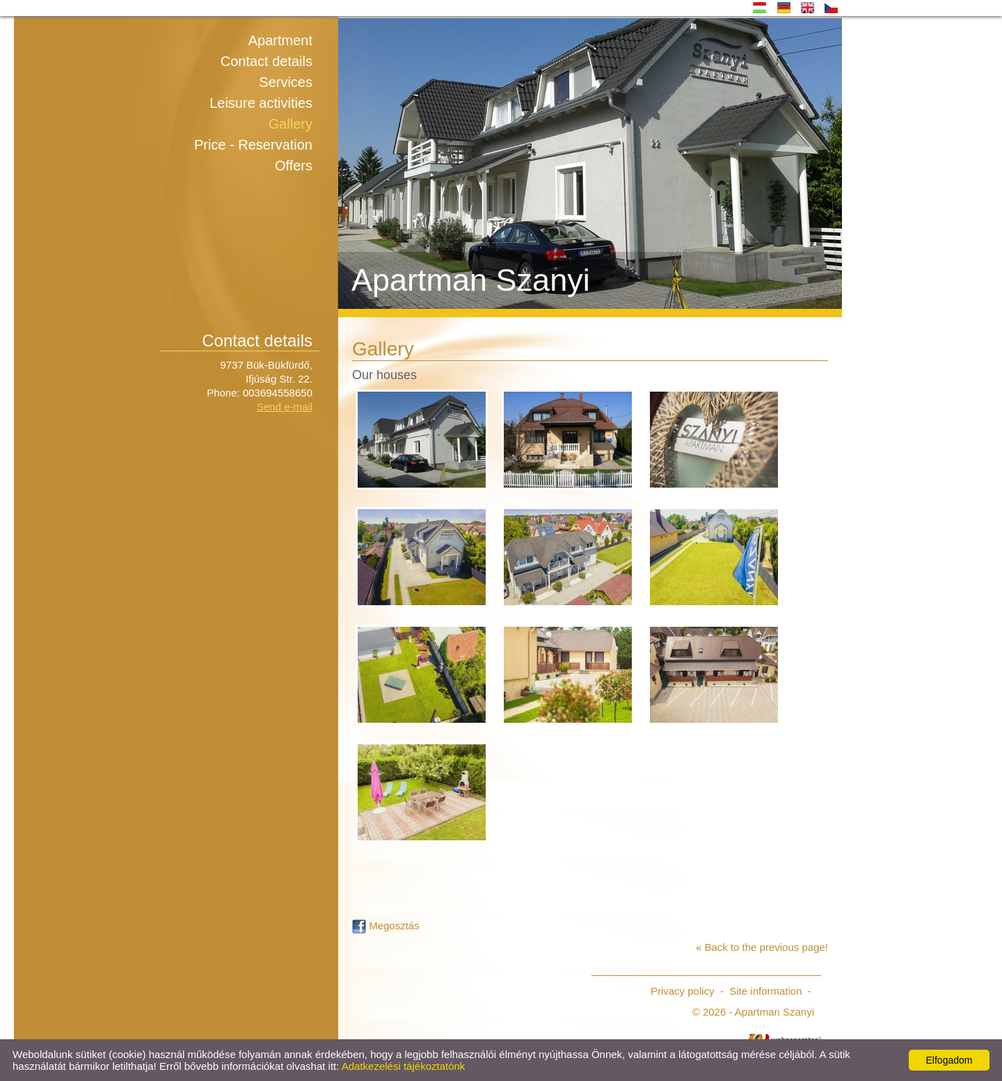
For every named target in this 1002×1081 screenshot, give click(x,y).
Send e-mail (284, 407)
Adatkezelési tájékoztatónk (404, 1066)
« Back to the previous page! (762, 947)
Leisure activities (260, 103)
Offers (293, 165)
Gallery (290, 123)
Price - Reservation (253, 144)
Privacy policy (683, 991)
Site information (765, 991)
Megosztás (386, 925)
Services (285, 82)
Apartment (280, 40)
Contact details (266, 61)
